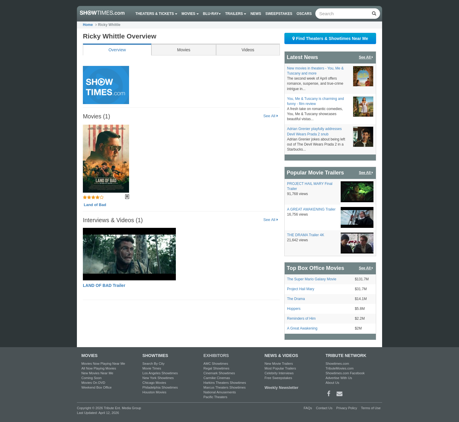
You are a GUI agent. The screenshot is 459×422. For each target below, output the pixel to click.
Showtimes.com (337, 363)
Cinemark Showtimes (219, 373)
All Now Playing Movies (98, 368)
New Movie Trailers (278, 363)
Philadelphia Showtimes (160, 387)
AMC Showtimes (216, 363)
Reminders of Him (301, 318)
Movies (190, 14)
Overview (117, 49)
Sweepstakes (278, 14)
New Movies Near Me (97, 373)
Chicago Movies (154, 382)
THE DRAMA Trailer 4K (305, 235)
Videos (247, 49)
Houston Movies (154, 392)
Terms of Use (371, 408)
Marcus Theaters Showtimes (225, 387)
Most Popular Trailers (280, 368)
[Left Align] (374, 13)
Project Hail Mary (300, 289)
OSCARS (304, 14)
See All (270, 116)
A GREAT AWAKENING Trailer (311, 209)
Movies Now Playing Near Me (103, 363)
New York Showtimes (158, 378)
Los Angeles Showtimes (160, 373)
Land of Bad (95, 205)
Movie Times (151, 368)
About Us (332, 382)
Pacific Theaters (215, 397)
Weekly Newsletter (281, 387)
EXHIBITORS (216, 355)
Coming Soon (91, 378)
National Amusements (220, 392)
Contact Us (324, 408)
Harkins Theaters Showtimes (225, 382)
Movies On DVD (93, 382)
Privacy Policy (346, 408)
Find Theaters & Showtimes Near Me (330, 38)
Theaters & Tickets (156, 14)
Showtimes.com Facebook (345, 373)
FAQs (308, 408)
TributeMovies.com (339, 368)
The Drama (296, 299)
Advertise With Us (338, 378)
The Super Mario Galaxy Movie (311, 279)
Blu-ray (212, 14)
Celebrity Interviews (279, 373)
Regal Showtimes (217, 368)
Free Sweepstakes (278, 378)
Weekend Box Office (96, 387)
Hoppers (293, 309)
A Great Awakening (302, 328)
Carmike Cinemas (217, 378)
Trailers (235, 14)
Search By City (153, 363)
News (256, 14)
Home (88, 25)
